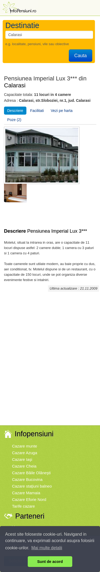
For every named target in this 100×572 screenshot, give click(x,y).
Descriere (15, 110)
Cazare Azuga (24, 452)
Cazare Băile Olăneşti (31, 472)
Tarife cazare (23, 506)
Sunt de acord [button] (50, 561)
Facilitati (37, 110)
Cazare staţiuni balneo (32, 486)
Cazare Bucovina (27, 479)
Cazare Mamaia (26, 493)
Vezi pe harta (62, 110)
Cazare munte (24, 446)
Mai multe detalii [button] (46, 548)
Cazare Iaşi (22, 459)
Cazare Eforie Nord (29, 499)
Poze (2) (14, 120)
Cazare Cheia (24, 466)
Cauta (80, 55)
